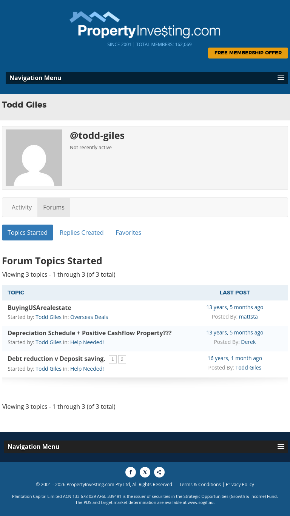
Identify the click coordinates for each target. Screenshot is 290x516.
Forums (54, 207)
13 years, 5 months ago (234, 307)
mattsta (248, 316)
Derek (248, 341)
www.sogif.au (201, 502)
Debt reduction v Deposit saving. (56, 358)
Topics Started (28, 232)
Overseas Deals (89, 316)
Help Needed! (87, 342)
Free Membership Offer (248, 53)
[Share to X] (145, 472)
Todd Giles (48, 316)
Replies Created (81, 232)
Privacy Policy (240, 484)
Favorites (129, 232)
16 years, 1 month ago (235, 358)
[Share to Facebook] (130, 472)
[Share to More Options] (159, 472)
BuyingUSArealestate (39, 307)
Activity (22, 207)
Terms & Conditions (200, 484)
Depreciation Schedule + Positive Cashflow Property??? (89, 333)
